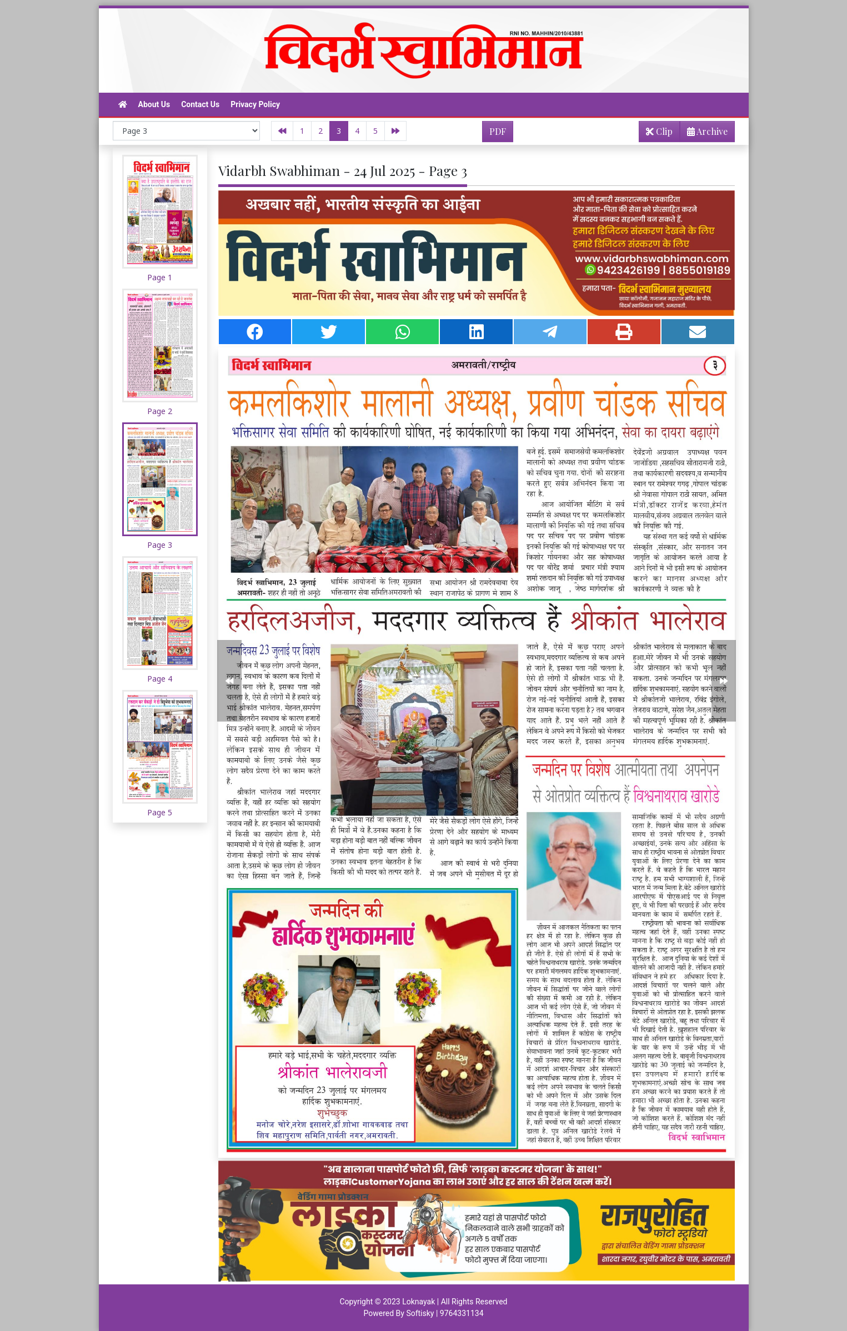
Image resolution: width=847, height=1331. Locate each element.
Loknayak (418, 1301)
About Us (154, 104)
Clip (659, 131)
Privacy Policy (255, 104)
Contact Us (200, 104)
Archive (704, 133)
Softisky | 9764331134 (444, 1313)
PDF (497, 131)
